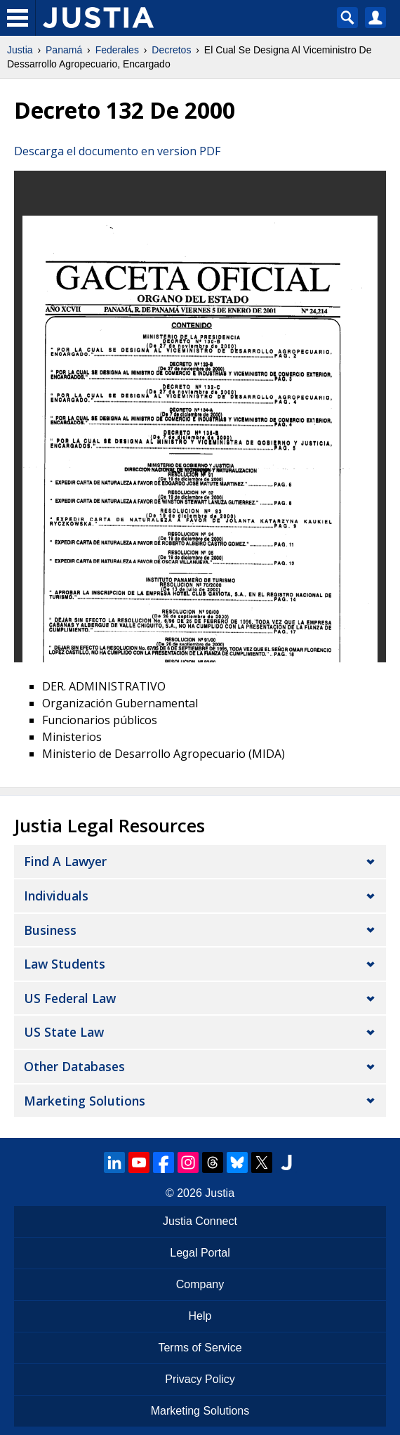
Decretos (171, 49)
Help (200, 1316)
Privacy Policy (200, 1379)
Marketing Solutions (84, 1100)
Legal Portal (199, 1253)
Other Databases (74, 1066)
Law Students (64, 963)
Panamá (64, 49)
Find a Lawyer (65, 861)
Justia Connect (200, 1221)
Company (200, 1284)
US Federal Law (70, 998)
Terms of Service (199, 1348)
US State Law (64, 1031)
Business (50, 930)
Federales (117, 49)
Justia (20, 49)
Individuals (56, 895)
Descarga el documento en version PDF (117, 151)
